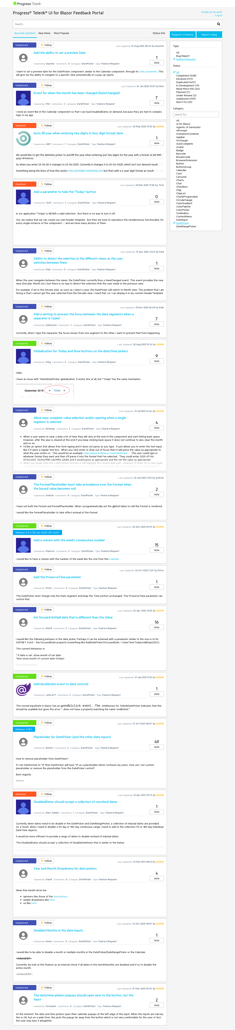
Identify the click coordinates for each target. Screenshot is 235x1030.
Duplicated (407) (186, 82)
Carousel (181, 176)
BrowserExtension (186, 160)
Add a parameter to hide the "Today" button (65, 192)
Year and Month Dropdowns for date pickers (65, 868)
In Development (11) (187, 85)
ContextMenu (184, 216)
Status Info (159, 33)
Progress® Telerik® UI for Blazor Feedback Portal (58, 12)
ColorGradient (184, 203)
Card (179, 173)
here (52, 899)
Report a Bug (209, 34)
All (177, 52)
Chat (179, 183)
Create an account (211, 12)
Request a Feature (182, 34)
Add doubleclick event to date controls (61, 684)
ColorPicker (182, 209)
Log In (218, 15)
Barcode (181, 153)
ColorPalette (183, 206)
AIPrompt (181, 130)
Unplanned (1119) (186, 98)
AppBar (180, 137)
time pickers (61, 896)
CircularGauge (184, 200)
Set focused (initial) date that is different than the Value (73, 617)
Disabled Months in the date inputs (58, 930)
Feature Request (186, 59)
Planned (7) (183, 92)
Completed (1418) (186, 75)
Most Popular (61, 33)
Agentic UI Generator (188, 127)
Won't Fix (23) (184, 102)
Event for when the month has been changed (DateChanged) (77, 93)
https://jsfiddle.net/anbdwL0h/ (85, 170)
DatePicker (182, 223)
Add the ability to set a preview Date (60, 53)
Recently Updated (25, 33)
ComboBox (182, 213)
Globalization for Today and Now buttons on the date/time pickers (81, 351)
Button (180, 163)
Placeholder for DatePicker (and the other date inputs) (72, 737)
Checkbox (182, 186)
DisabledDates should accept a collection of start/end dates (75, 802)
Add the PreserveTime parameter (57, 577)
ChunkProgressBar (187, 196)
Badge (180, 150)
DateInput (182, 219)
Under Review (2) (186, 95)
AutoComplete (184, 143)
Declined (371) (184, 78)
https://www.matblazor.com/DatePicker (106, 453)
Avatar (180, 147)
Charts (180, 180)
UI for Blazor (183, 123)
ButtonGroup (183, 166)
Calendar (181, 170)
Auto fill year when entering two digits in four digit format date (78, 133)
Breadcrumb (183, 157)
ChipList (181, 193)
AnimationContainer (187, 133)
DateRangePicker (186, 226)
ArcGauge (182, 140)
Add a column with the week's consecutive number (69, 540)
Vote (156, 62)
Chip (178, 190)
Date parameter (148, 71)
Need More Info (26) (188, 88)
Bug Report (182, 56)
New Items (44, 33)
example (114, 559)
